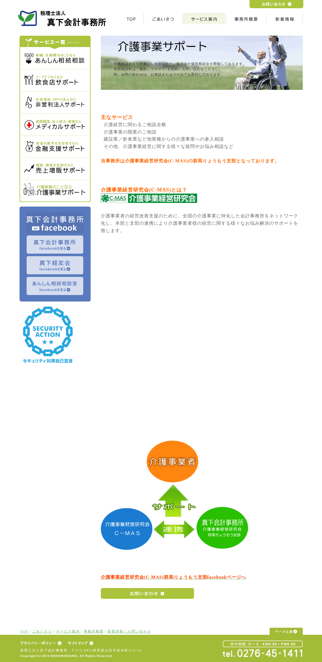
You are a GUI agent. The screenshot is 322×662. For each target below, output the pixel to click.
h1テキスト (63, 18)
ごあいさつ (42, 631)
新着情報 (115, 631)
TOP (24, 631)
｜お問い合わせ (137, 631)
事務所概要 (94, 631)
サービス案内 (68, 631)
